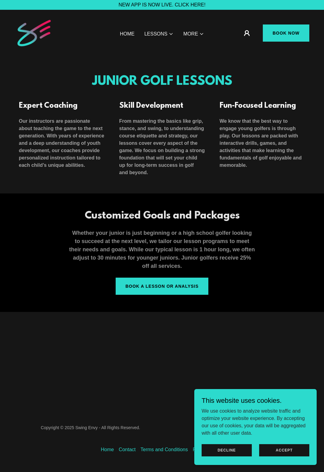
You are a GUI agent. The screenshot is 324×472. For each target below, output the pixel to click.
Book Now (286, 33)
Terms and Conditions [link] (164, 449)
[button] (159, 34)
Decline (227, 462)
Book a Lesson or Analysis (162, 286)
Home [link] (127, 33)
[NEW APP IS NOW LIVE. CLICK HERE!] (162, 5)
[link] (34, 32)
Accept (284, 462)
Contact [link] (127, 449)
